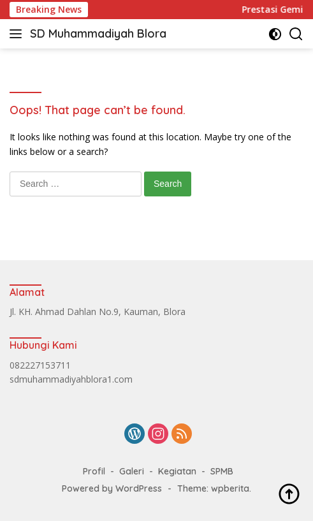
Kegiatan (177, 471)
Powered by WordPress (112, 488)
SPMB (221, 471)
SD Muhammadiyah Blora (98, 33)
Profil (94, 471)
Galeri (131, 471)
